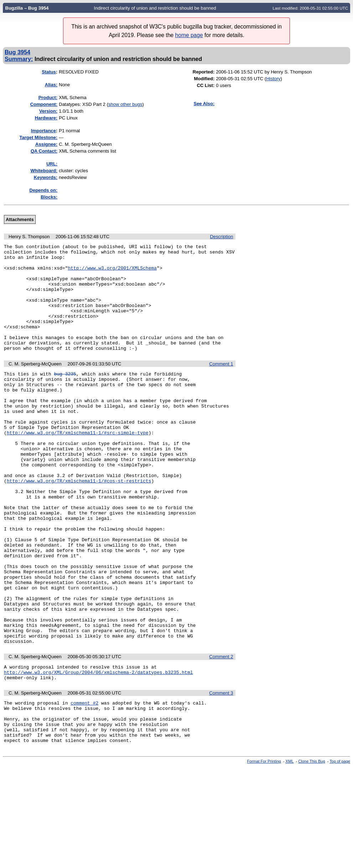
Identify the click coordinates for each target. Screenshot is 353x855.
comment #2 (84, 783)
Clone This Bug (311, 849)
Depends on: (44, 190)
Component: (44, 104)
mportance (43, 130)
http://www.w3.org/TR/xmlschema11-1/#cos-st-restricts (79, 524)
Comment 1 (221, 385)
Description (221, 236)
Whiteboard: (43, 170)
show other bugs (125, 104)
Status (49, 72)
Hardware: (46, 118)
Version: (48, 111)
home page (189, 35)
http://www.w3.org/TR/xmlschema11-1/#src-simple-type (78, 467)
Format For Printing (264, 849)
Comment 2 (221, 732)
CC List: (205, 85)
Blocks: (49, 197)
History (273, 78)
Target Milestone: (39, 137)
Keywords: (45, 177)
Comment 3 (221, 772)
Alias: (51, 84)
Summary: (19, 59)
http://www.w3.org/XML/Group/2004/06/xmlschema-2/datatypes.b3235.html (98, 750)
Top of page (339, 849)
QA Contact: (44, 151)
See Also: (203, 103)
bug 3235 (65, 396)
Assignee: (46, 144)
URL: (51, 164)
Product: (47, 97)
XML (290, 849)
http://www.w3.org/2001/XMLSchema (112, 273)
